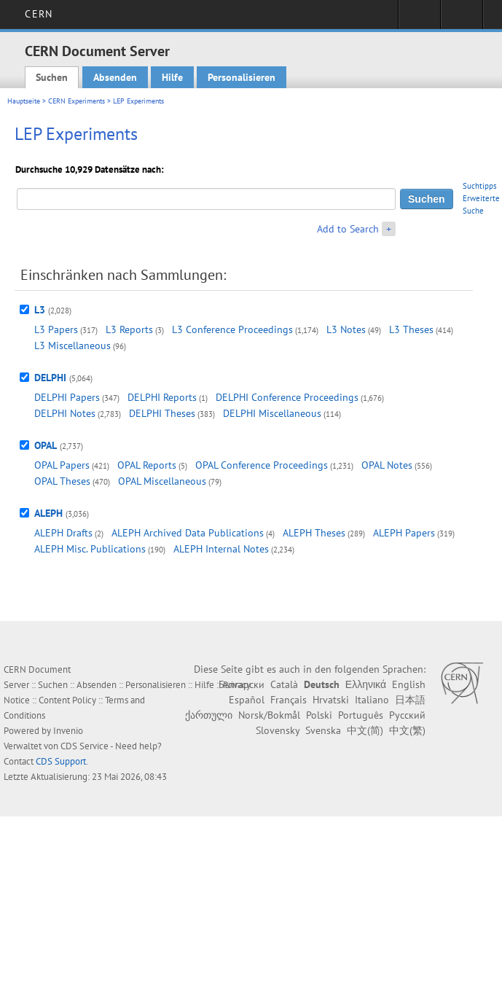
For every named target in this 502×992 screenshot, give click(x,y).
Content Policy (67, 700)
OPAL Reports (146, 465)
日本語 (410, 699)
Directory (461, 19)
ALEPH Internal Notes (221, 548)
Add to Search (348, 228)
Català (284, 684)
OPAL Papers (62, 465)
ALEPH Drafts (63, 532)
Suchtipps (480, 186)
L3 (39, 309)
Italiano (372, 699)
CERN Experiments (76, 101)
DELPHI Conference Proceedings (287, 397)
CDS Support (61, 761)
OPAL (45, 445)
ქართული (208, 715)
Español (246, 699)
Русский (407, 715)
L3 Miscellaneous (72, 345)
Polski (319, 715)
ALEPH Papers (404, 532)
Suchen (52, 77)
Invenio (68, 731)
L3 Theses (411, 329)
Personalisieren (241, 77)
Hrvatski (331, 699)
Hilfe (172, 77)
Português (360, 715)
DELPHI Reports (162, 397)
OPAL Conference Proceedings (261, 465)
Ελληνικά (365, 684)
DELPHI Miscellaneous (272, 413)
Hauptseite (23, 101)
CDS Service (84, 746)
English (408, 684)
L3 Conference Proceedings (232, 329)
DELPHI (50, 377)
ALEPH (48, 513)
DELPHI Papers (67, 397)
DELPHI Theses (162, 413)
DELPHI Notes (64, 413)
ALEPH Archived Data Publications (187, 532)
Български (241, 684)
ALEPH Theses (314, 532)
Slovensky (277, 730)
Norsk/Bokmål (269, 715)
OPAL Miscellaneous (162, 481)
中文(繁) (407, 730)
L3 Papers (56, 329)
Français (288, 699)
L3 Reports (129, 329)
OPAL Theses (62, 481)
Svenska (323, 730)
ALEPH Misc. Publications (90, 548)
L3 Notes (346, 329)
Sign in (419, 19)
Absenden (115, 77)
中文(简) (365, 730)
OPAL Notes (386, 465)
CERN (38, 13)
